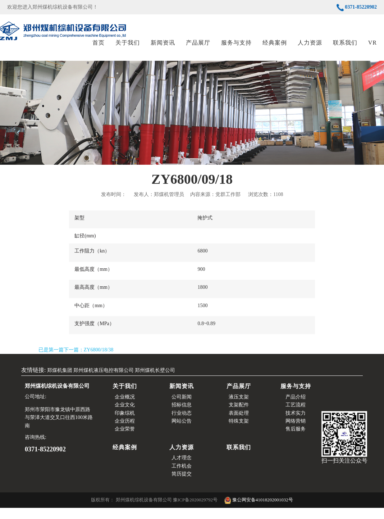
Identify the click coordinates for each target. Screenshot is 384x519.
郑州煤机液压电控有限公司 (103, 381)
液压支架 (239, 408)
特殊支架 (239, 432)
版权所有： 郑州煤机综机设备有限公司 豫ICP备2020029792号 (155, 511)
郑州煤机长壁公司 (155, 381)
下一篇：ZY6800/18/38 (88, 361)
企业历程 (125, 432)
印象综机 (125, 424)
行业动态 (182, 424)
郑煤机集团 (59, 381)
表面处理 (239, 424)
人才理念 (182, 469)
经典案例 (274, 48)
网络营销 (295, 432)
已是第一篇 (51, 361)
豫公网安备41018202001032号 (258, 511)
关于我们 (127, 48)
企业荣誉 (125, 440)
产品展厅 (198, 48)
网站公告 (182, 432)
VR (372, 48)
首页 (98, 48)
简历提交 (182, 485)
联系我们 (345, 48)
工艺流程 (295, 416)
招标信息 (182, 416)
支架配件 (239, 416)
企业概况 (125, 408)
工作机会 (182, 477)
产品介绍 (295, 408)
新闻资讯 (163, 48)
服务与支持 (236, 48)
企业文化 (125, 416)
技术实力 (295, 424)
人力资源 (310, 48)
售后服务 (295, 440)
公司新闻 (182, 408)
